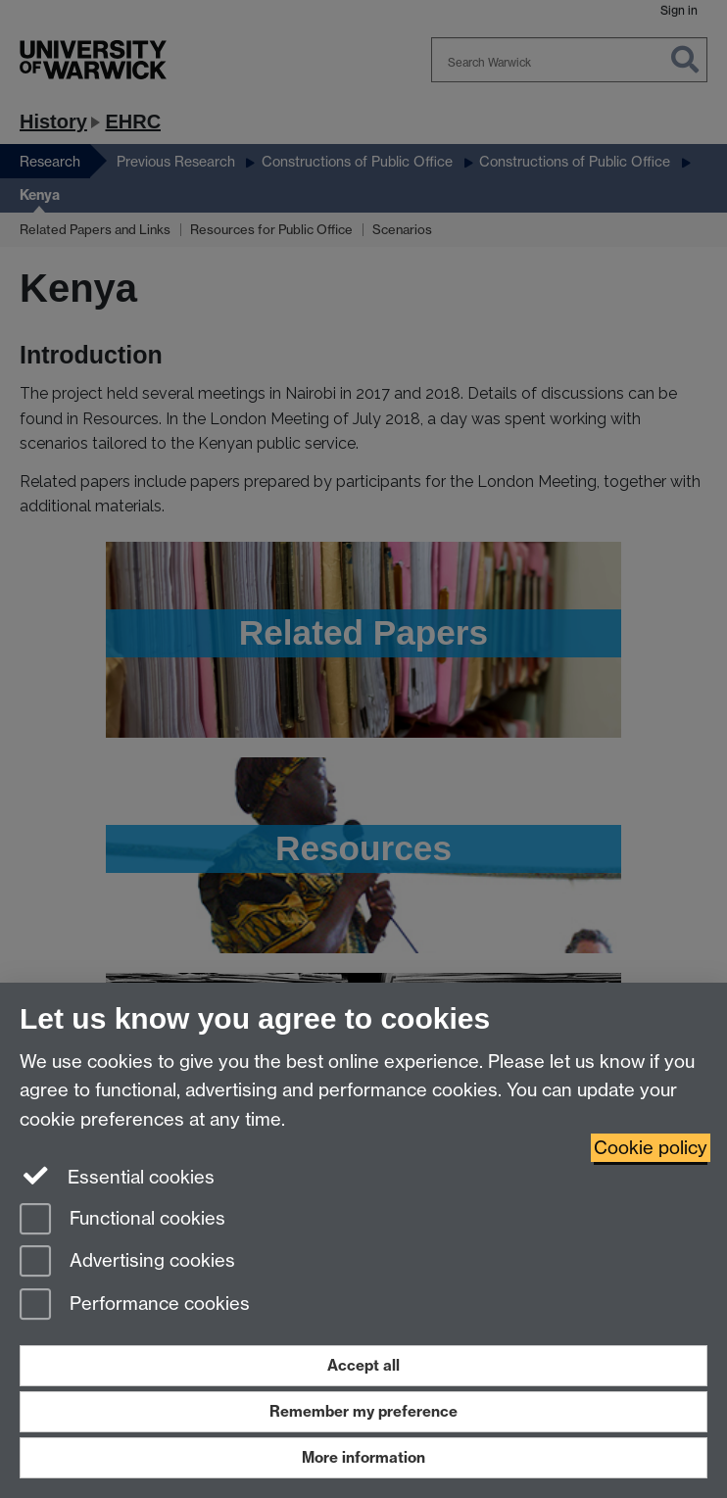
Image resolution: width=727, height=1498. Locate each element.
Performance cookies (135, 1305)
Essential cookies (117, 1175)
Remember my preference (363, 1411)
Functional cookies (122, 1220)
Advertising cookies (127, 1262)
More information (363, 1457)
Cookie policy (650, 1147)
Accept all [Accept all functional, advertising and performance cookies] (363, 1365)
